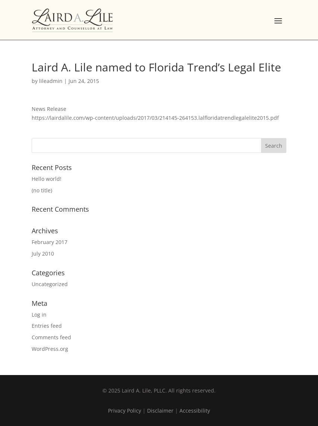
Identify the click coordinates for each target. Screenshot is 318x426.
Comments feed (51, 337)
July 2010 (43, 253)
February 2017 (49, 242)
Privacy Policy (124, 410)
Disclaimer (160, 410)
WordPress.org (50, 348)
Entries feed (47, 325)
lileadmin (51, 80)
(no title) (42, 190)
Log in (39, 314)
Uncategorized (50, 284)
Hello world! (46, 178)
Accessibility (194, 410)
